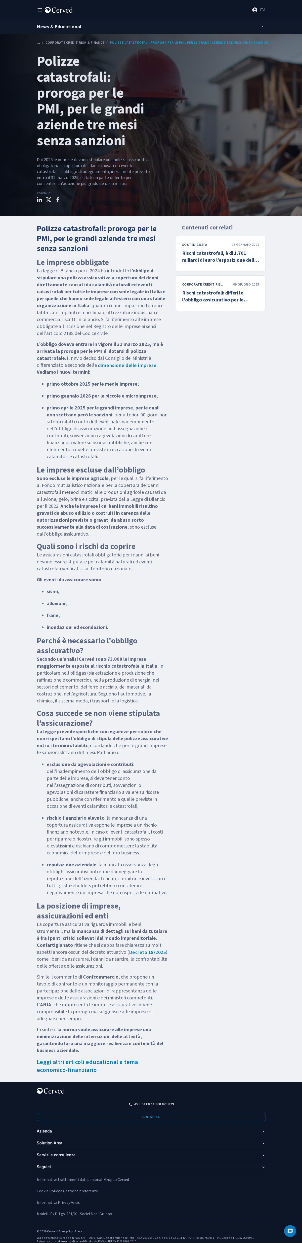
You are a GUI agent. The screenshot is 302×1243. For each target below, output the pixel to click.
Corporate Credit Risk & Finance (75, 42)
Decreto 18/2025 (147, 952)
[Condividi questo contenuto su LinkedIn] (39, 200)
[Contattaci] (290, 1231)
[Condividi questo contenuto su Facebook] (57, 200)
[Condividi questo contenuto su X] (48, 200)
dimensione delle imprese (127, 365)
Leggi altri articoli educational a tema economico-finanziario (87, 1066)
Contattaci (151, 1117)
